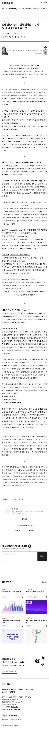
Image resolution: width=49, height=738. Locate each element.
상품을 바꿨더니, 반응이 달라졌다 (11, 591)
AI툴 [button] (44, 8)
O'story (14, 8)
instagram (5, 719)
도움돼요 (17, 530)
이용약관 (4, 715)
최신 (19, 8)
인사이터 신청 (30, 689)
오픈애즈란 (5, 689)
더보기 (44, 582)
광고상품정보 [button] (36, 8)
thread (12, 719)
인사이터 (28, 8)
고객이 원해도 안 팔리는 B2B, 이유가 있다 (36, 621)
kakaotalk (18, 719)
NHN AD (6, 684)
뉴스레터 (4, 692)
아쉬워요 (31, 530)
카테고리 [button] (6, 9)
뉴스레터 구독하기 (9, 671)
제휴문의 (21, 689)
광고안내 (12, 692)
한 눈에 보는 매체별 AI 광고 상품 (35, 591)
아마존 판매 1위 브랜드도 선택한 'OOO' (11, 621)
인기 (23, 8)
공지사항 (13, 689)
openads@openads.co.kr (13, 709)
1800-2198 (14, 707)
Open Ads (7, 3)
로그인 (45, 3)
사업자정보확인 (23, 699)
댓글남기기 (42, 556)
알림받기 (24, 519)
